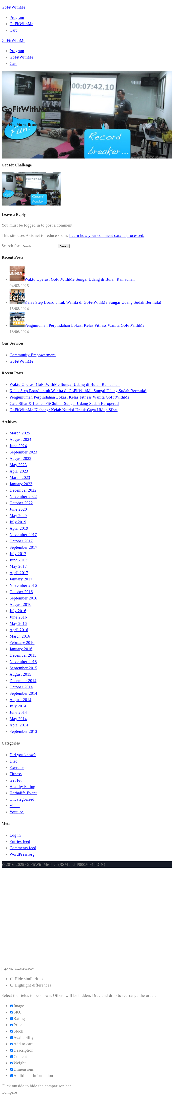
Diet (13, 761)
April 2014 (19, 725)
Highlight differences (30, 985)
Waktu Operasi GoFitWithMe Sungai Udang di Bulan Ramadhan (65, 384)
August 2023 (20, 458)
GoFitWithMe (21, 24)
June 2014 (18, 712)
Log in (15, 835)
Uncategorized (22, 799)
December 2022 (23, 490)
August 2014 (20, 699)
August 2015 (20, 674)
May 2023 (18, 465)
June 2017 (18, 560)
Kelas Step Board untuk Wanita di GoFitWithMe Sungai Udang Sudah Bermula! (78, 391)
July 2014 (18, 706)
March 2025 (20, 433)
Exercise (17, 767)
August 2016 (20, 604)
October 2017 (21, 541)
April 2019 (19, 528)
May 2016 (18, 623)
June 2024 (18, 446)
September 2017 (23, 547)
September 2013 (23, 731)
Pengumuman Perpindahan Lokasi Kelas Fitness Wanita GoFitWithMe (70, 397)
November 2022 (23, 496)
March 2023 (20, 477)
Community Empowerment (33, 355)
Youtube (17, 812)
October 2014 (21, 687)
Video (15, 805)
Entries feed (20, 841)
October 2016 (21, 592)
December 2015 (23, 655)
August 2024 (20, 439)
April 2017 (19, 573)
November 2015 (23, 661)
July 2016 (18, 611)
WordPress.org (22, 854)
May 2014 (18, 719)
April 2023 (19, 471)
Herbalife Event (23, 793)
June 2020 (18, 509)
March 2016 (20, 636)
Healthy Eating (22, 786)
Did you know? (23, 755)
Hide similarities (26, 979)
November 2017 (23, 534)
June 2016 (18, 617)
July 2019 (18, 522)
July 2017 (18, 553)
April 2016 (19, 630)
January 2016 (21, 649)
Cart (13, 30)
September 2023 (23, 452)
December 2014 (23, 680)
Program (17, 17)
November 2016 (23, 585)
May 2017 (18, 566)
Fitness (16, 774)
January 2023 (21, 484)
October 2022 (21, 503)
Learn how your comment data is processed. (106, 235)
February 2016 (22, 642)
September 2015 (23, 668)
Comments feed (23, 848)
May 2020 (18, 515)
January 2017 (21, 579)
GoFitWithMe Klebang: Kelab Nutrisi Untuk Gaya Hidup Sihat (64, 410)
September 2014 (23, 693)
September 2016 (23, 598)
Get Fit (16, 780)
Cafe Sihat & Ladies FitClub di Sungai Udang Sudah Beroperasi (64, 403)
